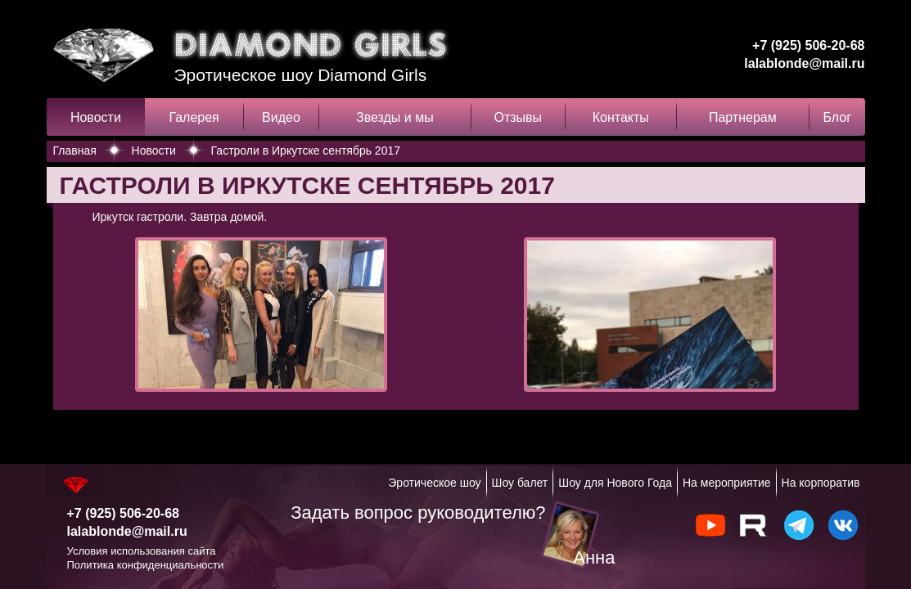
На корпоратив (821, 482)
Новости (95, 117)
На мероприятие (727, 482)
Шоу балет (520, 482)
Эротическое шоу (434, 482)
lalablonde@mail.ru (804, 63)
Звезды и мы (395, 117)
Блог (837, 117)
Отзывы (518, 117)
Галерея (194, 117)
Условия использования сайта (141, 551)
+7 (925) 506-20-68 (808, 45)
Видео (281, 117)
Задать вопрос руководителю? (418, 512)
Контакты (621, 117)
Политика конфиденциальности (145, 565)
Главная (75, 150)
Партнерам (743, 117)
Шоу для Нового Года (615, 482)
